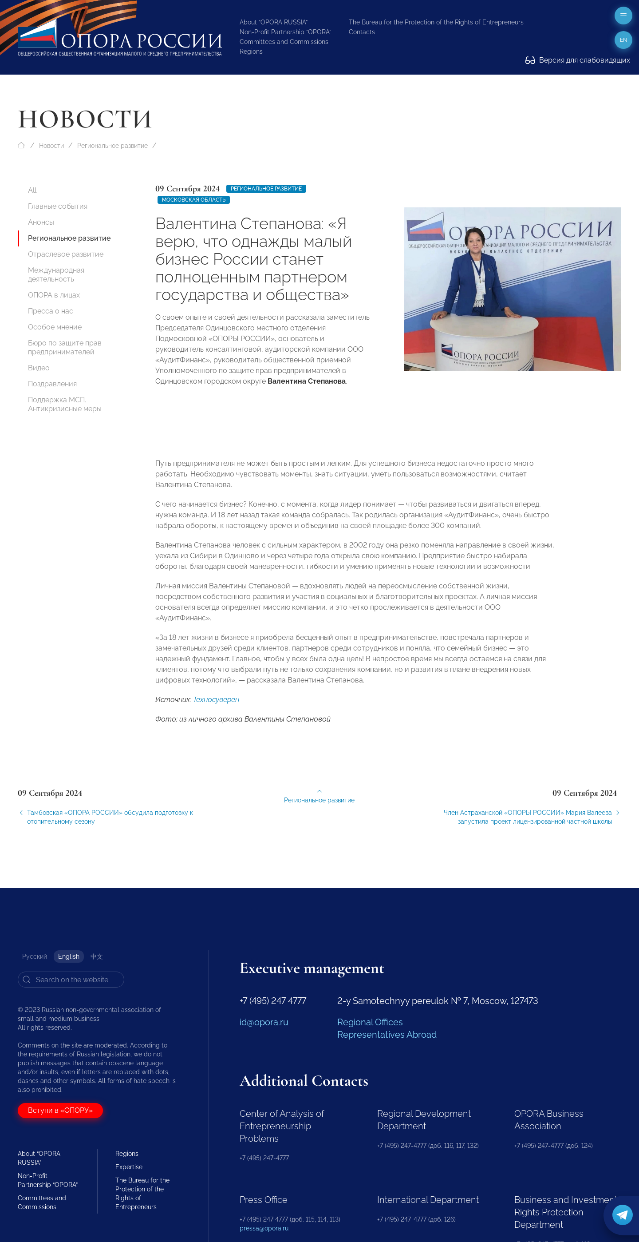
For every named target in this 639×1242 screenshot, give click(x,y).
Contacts (362, 32)
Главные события (57, 206)
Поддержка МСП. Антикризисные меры (65, 404)
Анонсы (41, 222)
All (32, 190)
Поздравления (52, 384)
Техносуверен (216, 707)
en (623, 40)
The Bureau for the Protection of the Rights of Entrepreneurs (436, 22)
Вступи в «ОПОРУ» (60, 1110)
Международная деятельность (56, 274)
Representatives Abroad (387, 1034)
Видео (39, 368)
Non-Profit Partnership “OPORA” (285, 32)
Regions (251, 51)
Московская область (193, 200)
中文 (97, 956)
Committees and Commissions (284, 41)
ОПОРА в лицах (54, 295)
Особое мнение (55, 327)
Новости (51, 145)
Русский (34, 956)
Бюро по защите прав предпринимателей (65, 347)
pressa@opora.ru (264, 1228)
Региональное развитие (112, 145)
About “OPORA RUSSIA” (274, 22)
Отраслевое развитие (65, 254)
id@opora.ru (264, 1022)
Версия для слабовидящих (577, 60)
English (68, 956)
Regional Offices (370, 1022)
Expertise (128, 1167)
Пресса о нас (50, 311)
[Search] (71, 980)
